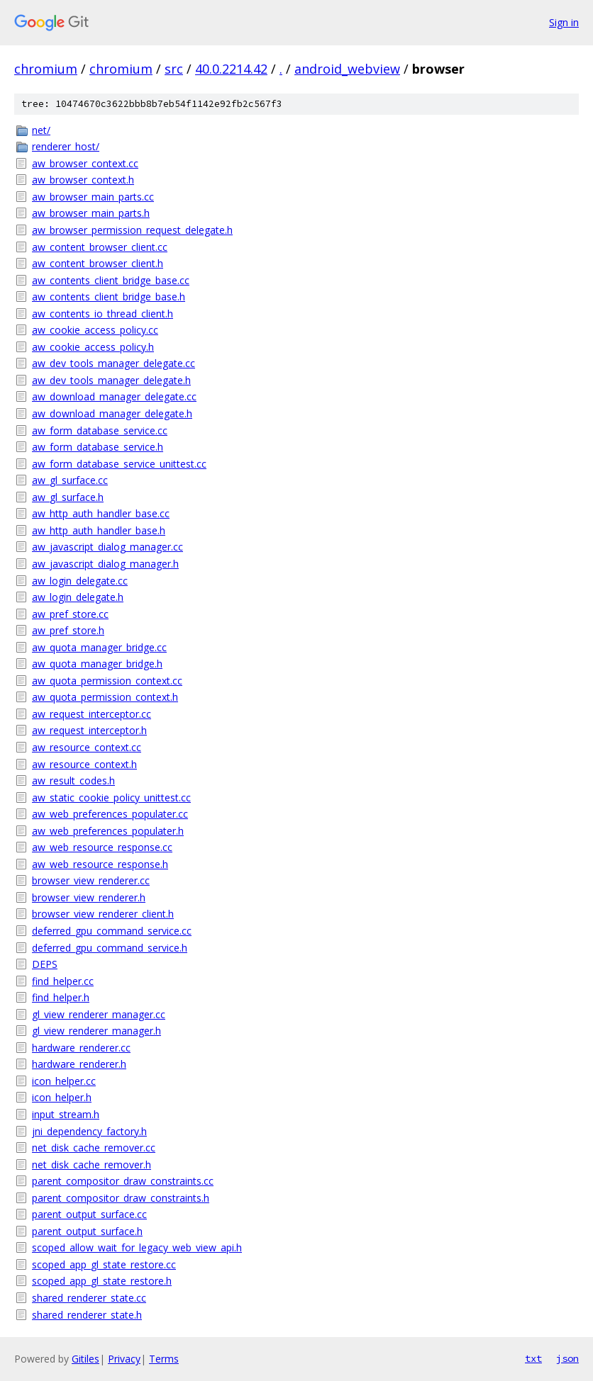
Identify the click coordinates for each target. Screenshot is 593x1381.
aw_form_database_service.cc (99, 430)
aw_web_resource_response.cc (102, 847)
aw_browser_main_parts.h (91, 213)
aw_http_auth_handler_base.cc (101, 513)
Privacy (124, 1358)
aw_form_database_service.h (97, 446)
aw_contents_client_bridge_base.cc (110, 280)
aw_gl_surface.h (68, 497)
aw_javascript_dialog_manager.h (105, 563)
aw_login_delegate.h (77, 597)
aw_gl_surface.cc (70, 480)
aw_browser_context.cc (85, 163)
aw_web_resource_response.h (100, 864)
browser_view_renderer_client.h (103, 913)
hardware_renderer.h (79, 1064)
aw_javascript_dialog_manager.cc (107, 546)
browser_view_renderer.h (88, 897)
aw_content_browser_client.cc (99, 247)
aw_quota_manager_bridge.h (97, 663)
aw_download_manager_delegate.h (112, 413)
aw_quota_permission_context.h (105, 697)
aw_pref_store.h (68, 630)
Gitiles (85, 1358)
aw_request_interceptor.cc (91, 714)
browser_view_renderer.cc (91, 880)
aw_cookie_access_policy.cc (95, 330)
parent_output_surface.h (87, 1231)
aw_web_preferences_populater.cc (110, 814)
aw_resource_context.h (84, 764)
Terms (164, 1358)
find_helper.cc (63, 981)
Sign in (564, 22)
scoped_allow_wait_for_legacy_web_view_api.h (137, 1247)
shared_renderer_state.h (87, 1314)
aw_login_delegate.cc (80, 580)
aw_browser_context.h (83, 179)
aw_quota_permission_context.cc (107, 680)
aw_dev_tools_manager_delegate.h (111, 380)
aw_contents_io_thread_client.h (102, 313)
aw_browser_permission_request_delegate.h (132, 230)
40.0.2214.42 (231, 68)
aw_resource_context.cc (86, 747)
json (567, 1358)
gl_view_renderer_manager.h (96, 1030)
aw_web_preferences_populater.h (108, 831)
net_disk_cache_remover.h (91, 1164)
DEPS (44, 964)
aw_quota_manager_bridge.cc (99, 647)
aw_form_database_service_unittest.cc (119, 463)
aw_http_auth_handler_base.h (98, 530)
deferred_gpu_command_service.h (109, 947)
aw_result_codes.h (73, 780)
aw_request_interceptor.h (89, 730)
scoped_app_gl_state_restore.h (102, 1280)
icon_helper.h (62, 1097)
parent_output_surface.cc (89, 1214)
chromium (45, 68)
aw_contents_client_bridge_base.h (108, 296)
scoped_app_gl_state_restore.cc (104, 1264)
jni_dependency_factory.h (89, 1131)
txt (533, 1358)
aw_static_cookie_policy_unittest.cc (111, 797)
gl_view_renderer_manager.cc (98, 1014)
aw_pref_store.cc (70, 614)
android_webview (347, 68)
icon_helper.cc (64, 1081)
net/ (41, 130)
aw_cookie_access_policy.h (93, 347)
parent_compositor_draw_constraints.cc (123, 1181)
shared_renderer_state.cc (89, 1297)
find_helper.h (60, 997)
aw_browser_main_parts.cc (93, 196)
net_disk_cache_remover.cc (93, 1147)
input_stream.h (65, 1114)
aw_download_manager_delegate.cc (114, 396)
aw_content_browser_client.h (97, 263)
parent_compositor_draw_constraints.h (120, 1198)
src (174, 68)
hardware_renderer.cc (81, 1047)
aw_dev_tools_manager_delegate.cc (113, 363)
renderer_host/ (65, 146)
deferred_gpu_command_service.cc (112, 930)
